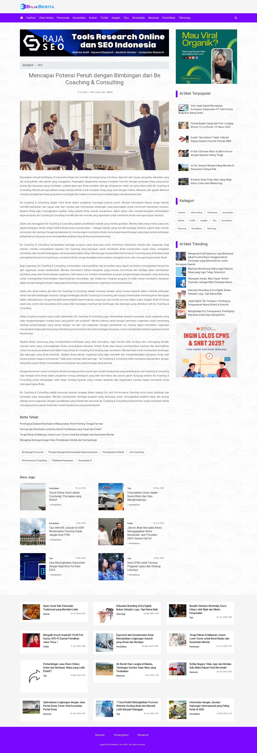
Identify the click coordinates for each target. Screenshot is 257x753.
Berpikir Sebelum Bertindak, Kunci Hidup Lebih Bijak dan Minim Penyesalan (207, 609)
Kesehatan (138, 17)
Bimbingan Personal (32, 452)
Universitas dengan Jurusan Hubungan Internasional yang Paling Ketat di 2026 (209, 706)
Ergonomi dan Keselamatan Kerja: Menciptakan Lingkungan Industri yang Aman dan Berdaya (135, 639)
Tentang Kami (121, 735)
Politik (104, 17)
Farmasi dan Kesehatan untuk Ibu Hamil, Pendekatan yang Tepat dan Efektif (60, 429)
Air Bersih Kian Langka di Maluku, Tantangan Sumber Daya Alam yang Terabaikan (136, 668)
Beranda (100, 735)
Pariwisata (63, 17)
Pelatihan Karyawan (62, 460)
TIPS (39, 65)
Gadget (116, 17)
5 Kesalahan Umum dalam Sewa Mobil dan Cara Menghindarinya (142, 496)
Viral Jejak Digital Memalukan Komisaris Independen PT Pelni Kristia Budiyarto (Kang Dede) (205, 109)
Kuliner (93, 17)
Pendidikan (168, 17)
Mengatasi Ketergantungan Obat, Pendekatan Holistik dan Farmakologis (58, 440)
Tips (126, 17)
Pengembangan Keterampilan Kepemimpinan (73, 452)
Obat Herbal (46, 17)
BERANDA (28, 65)
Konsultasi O (85, 460)
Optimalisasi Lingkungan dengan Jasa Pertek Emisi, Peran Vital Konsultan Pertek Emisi (64, 706)
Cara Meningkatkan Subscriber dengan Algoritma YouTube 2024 (67, 566)
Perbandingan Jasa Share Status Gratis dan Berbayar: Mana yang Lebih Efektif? (64, 668)
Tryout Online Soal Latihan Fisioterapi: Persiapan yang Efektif (65, 496)
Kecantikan (79, 17)
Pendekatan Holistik (113, 452)
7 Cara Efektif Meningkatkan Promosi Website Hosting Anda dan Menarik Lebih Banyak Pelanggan (137, 706)
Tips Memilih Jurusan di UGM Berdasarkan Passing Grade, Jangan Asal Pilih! (66, 531)
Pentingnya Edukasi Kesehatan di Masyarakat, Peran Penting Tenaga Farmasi (61, 423)
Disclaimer (143, 735)
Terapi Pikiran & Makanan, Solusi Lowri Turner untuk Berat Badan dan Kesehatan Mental (67, 434)
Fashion (31, 17)
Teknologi (184, 17)
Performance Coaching (34, 460)
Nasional (153, 17)
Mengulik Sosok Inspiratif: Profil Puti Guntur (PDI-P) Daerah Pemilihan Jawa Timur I (63, 639)
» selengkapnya (55, 505)
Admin (110, 92)
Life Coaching (136, 452)
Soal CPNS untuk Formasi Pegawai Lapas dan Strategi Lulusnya (144, 566)
